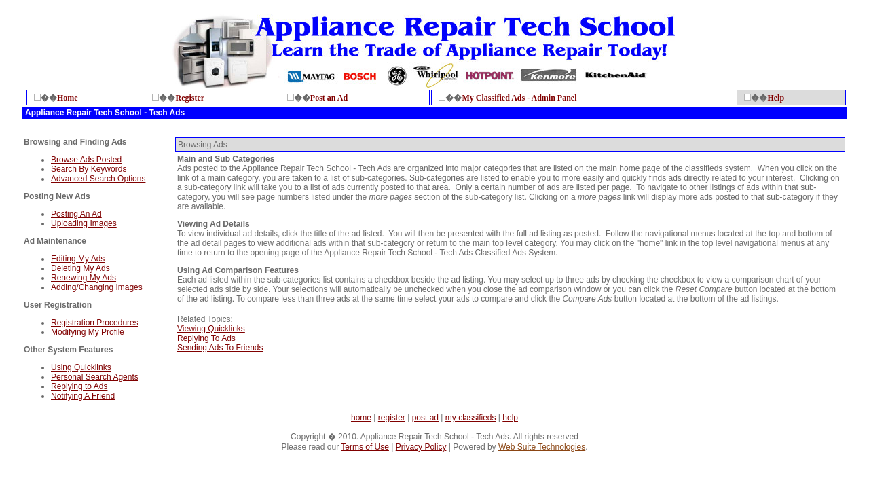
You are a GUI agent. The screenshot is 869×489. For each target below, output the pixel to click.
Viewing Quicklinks (211, 328)
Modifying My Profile (87, 332)
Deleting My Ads (80, 268)
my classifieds (470, 417)
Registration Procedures (94, 322)
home (361, 417)
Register (189, 98)
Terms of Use (365, 447)
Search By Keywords (88, 169)
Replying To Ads (206, 338)
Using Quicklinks (81, 367)
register (391, 417)
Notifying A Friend (83, 396)
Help (775, 98)
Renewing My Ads (83, 278)
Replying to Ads (79, 386)
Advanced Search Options (98, 178)
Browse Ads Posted (86, 159)
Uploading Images (84, 223)
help (510, 417)
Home (67, 98)
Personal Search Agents (94, 377)
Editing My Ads (78, 259)
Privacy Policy (421, 447)
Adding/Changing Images (97, 287)
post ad (425, 417)
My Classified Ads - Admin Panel (519, 98)
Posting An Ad (76, 214)
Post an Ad (329, 98)
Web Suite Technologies (541, 447)
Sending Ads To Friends (220, 347)
